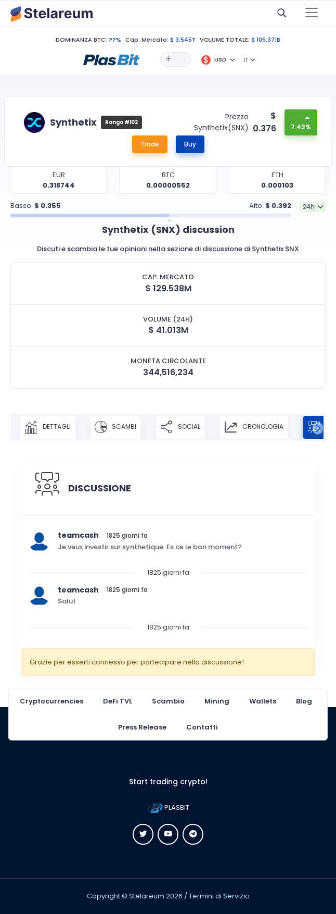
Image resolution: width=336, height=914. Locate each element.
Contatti (202, 727)
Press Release (142, 727)
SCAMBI (115, 427)
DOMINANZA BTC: (81, 39)
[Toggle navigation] (312, 13)
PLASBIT (168, 807)
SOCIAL (180, 427)
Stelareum (146, 896)
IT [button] (245, 60)
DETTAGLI (47, 427)
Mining (216, 701)
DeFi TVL (117, 701)
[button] (111, 59)
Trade (149, 144)
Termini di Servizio (219, 896)
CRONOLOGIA (253, 427)
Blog (304, 701)
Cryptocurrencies (51, 701)
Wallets (262, 701)
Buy (190, 144)
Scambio (168, 701)
